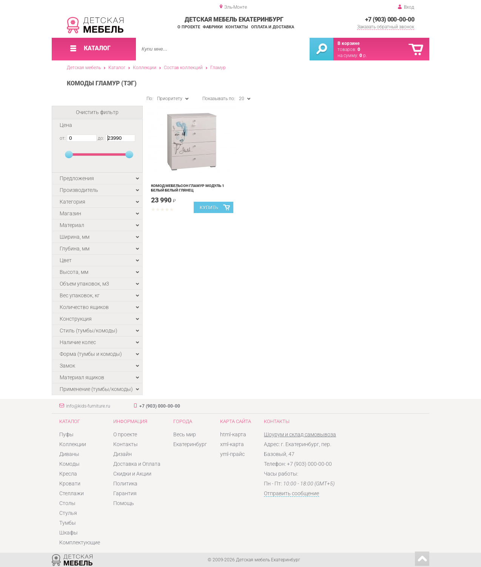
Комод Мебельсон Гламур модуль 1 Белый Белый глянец (187, 188)
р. (363, 55)
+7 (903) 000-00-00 (389, 19)
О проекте (188, 27)
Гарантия (125, 493)
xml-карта (232, 444)
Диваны (69, 454)
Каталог (116, 67)
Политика (125, 483)
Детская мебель (84, 67)
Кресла (68, 474)
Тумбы (67, 523)
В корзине (348, 43)
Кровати (69, 483)
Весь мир (184, 434)
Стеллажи (71, 493)
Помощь (123, 503)
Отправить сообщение (291, 493)
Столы (67, 503)
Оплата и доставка (272, 27)
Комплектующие (79, 542)
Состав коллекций (183, 67)
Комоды (69, 464)
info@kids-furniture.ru (88, 406)
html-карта (233, 434)
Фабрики (213, 27)
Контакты (236, 27)
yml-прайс (232, 454)
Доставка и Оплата (136, 464)
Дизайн (122, 454)
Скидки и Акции (132, 474)
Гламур (218, 67)
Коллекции (144, 67)
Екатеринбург (190, 444)
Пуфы (66, 434)
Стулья (68, 513)
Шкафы (68, 533)
